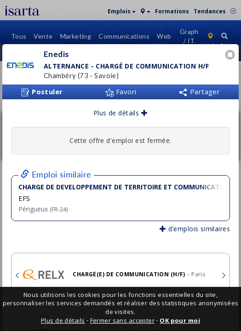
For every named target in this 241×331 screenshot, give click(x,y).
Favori (121, 88)
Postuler (42, 89)
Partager (199, 88)
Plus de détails (120, 110)
